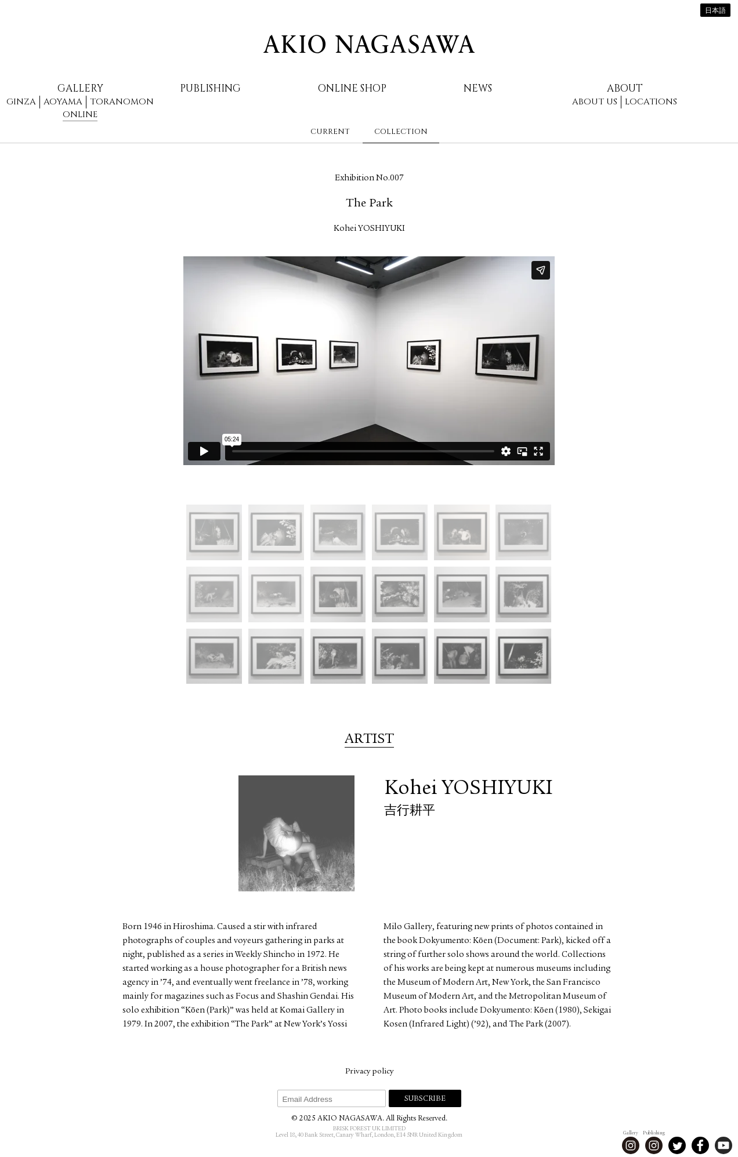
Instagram (630, 1145)
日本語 (715, 11)
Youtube (723, 1145)
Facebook (700, 1145)
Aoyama (63, 102)
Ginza (21, 102)
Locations (651, 102)
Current (330, 131)
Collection (401, 131)
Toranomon (122, 102)
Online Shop (352, 88)
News (478, 88)
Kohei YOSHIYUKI (369, 228)
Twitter (677, 1145)
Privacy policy (369, 1072)
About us (594, 102)
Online (80, 114)
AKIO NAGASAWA (369, 44)
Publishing (210, 88)
